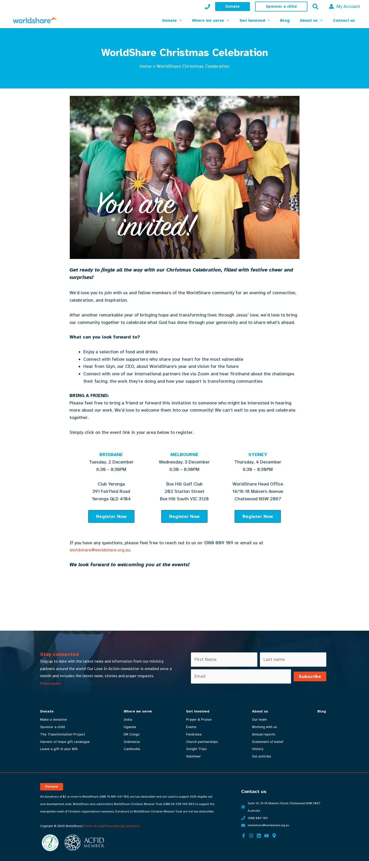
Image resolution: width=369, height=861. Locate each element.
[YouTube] (266, 833)
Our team (257, 719)
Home (146, 66)
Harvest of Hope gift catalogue (65, 742)
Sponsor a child (52, 727)
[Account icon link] (344, 6)
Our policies (260, 756)
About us (258, 711)
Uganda (129, 727)
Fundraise (193, 734)
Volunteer (192, 756)
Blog (319, 711)
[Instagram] (251, 833)
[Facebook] (243, 833)
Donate (47, 711)
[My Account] (207, 6)
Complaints (132, 824)
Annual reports (262, 734)
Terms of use (93, 824)
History (256, 749)
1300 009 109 (258, 816)
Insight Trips (195, 749)
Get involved (196, 711)
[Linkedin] (259, 833)
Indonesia (131, 742)
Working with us (262, 727)
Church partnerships (201, 742)
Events (190, 727)
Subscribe (310, 676)
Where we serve (137, 711)
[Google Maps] (274, 833)
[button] (232, 6)
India (127, 719)
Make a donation (53, 719)
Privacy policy (50, 683)
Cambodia (131, 749)
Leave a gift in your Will (58, 749)
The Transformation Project (62, 734)
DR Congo (131, 734)
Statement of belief (266, 742)
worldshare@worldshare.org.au (101, 550)
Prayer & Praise (198, 719)
